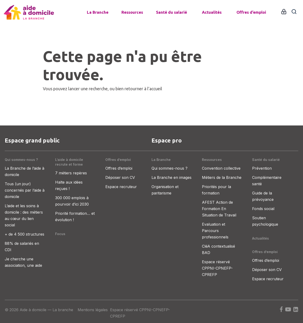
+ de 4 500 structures (24, 234)
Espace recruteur (121, 186)
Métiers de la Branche (221, 177)
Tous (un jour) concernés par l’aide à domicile (25, 190)
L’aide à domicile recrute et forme (69, 162)
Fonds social (263, 208)
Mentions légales (93, 309)
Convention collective (221, 168)
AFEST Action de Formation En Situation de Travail (219, 208)
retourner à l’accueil (143, 88)
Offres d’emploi (251, 12)
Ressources (132, 12)
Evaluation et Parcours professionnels (215, 230)
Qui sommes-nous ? (21, 160)
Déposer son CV (120, 177)
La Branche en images (172, 177)
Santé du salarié (171, 12)
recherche (98, 88)
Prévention (262, 168)
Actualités (212, 12)
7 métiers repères (71, 173)
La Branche (97, 12)
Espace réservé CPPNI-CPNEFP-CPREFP (217, 268)
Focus (60, 234)
